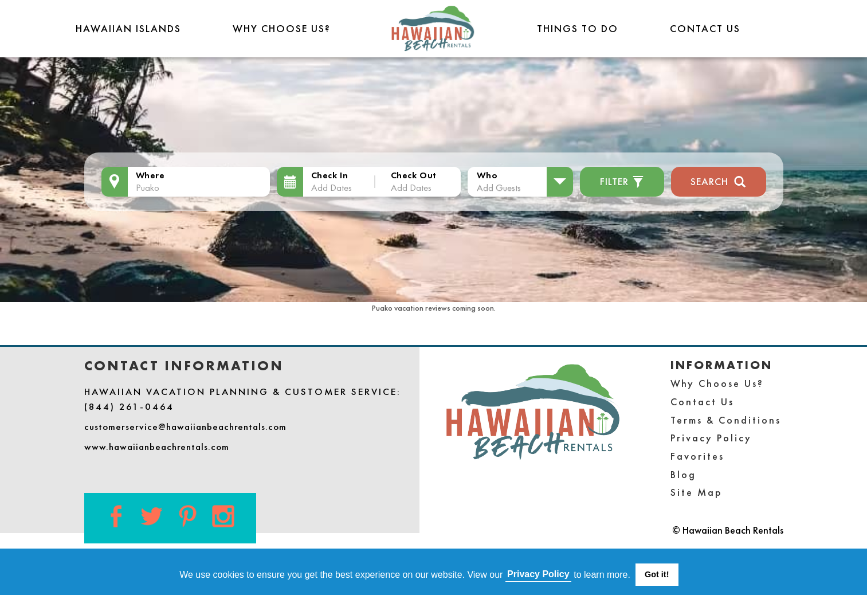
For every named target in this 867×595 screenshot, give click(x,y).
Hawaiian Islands (128, 28)
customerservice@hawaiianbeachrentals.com (185, 426)
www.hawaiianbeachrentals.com (156, 446)
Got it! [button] (657, 574)
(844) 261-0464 (129, 406)
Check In (329, 175)
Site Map (696, 492)
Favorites (697, 456)
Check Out (414, 175)
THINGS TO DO (577, 28)
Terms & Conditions (725, 419)
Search (718, 180)
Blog (683, 474)
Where (150, 175)
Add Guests (499, 187)
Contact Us (705, 28)
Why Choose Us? (282, 28)
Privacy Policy (711, 437)
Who (487, 175)
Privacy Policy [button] (538, 574)
